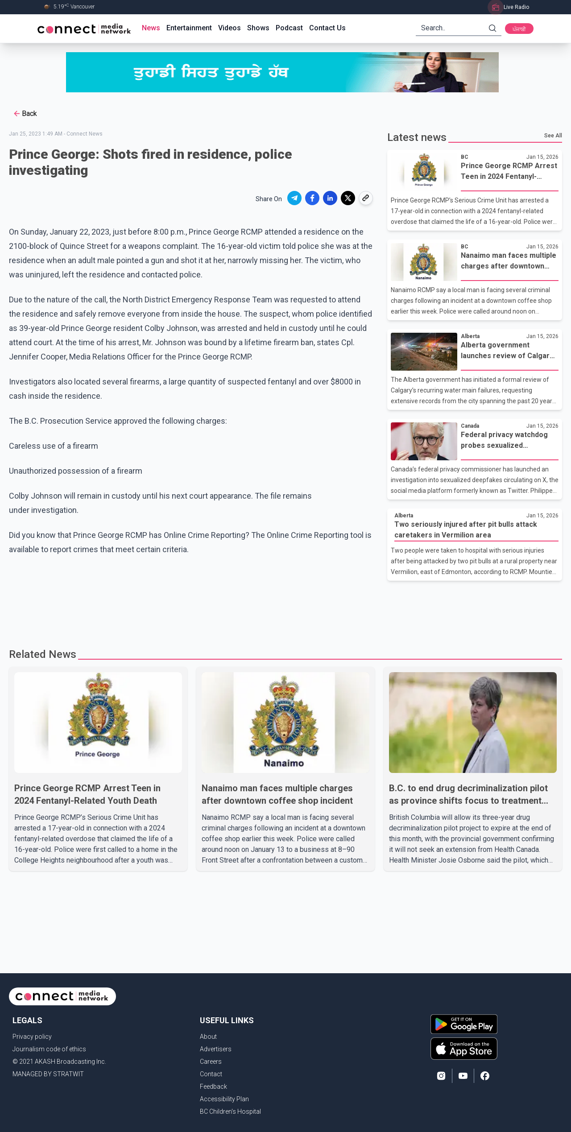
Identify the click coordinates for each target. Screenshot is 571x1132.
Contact (211, 1074)
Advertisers (216, 1049)
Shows (258, 28)
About (208, 1036)
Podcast (289, 28)
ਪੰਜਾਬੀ (519, 29)
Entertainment (189, 28)
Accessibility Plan (224, 1099)
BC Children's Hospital (230, 1111)
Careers (211, 1061)
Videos (229, 28)
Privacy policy (32, 1036)
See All (553, 135)
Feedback (213, 1086)
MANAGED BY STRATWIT (48, 1074)
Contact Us (327, 28)
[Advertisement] (282, 610)
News (151, 28)
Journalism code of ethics (49, 1049)
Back (24, 113)
